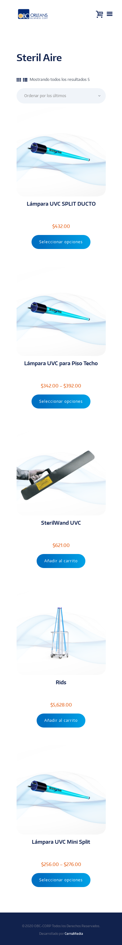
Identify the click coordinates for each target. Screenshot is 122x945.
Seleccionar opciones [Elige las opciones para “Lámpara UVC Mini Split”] (61, 880)
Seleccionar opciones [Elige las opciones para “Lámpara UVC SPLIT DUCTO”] (61, 241)
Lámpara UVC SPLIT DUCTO (61, 203)
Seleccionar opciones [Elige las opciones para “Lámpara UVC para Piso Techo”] (61, 401)
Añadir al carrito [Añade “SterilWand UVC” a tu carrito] (61, 560)
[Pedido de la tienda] (61, 95)
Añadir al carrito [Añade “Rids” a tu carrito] (61, 720)
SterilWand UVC (61, 522)
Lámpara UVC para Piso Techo (61, 363)
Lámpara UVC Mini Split (61, 841)
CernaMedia (74, 933)
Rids (61, 682)
